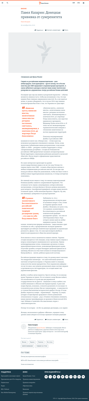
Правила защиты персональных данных (33, 393)
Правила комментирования (31, 379)
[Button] (38, 30)
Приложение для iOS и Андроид (11, 379)
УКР (73, 3)
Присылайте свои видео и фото (10, 376)
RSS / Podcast (5, 389)
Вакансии (26, 389)
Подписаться (5, 382)
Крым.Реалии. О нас (29, 376)
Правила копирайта (29, 382)
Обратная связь (27, 386)
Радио (3, 386)
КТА (78, 3)
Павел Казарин (25, 22)
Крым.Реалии (41, 328)
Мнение (24, 9)
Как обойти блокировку (8, 392)
